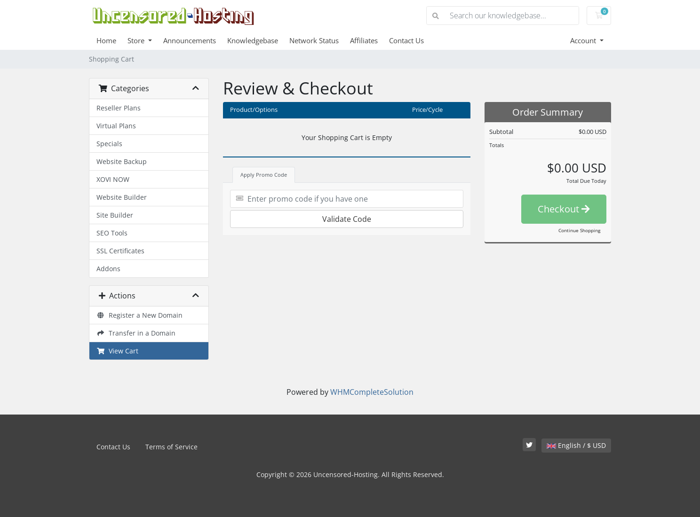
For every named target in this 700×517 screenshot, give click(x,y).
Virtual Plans (116, 125)
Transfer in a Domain (135, 333)
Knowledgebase (252, 40)
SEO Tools (111, 232)
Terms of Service (171, 446)
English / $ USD (576, 445)
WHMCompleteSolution (372, 392)
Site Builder (114, 215)
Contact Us (406, 40)
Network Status (314, 40)
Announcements (189, 40)
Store (136, 40)
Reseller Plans (118, 107)
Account (584, 40)
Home (106, 40)
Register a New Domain (139, 315)
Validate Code (346, 219)
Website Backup (121, 161)
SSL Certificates (120, 250)
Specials (109, 143)
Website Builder (121, 197)
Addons (108, 268)
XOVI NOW (112, 179)
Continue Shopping (579, 230)
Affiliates (364, 40)
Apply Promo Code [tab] (263, 174)
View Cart (117, 350)
